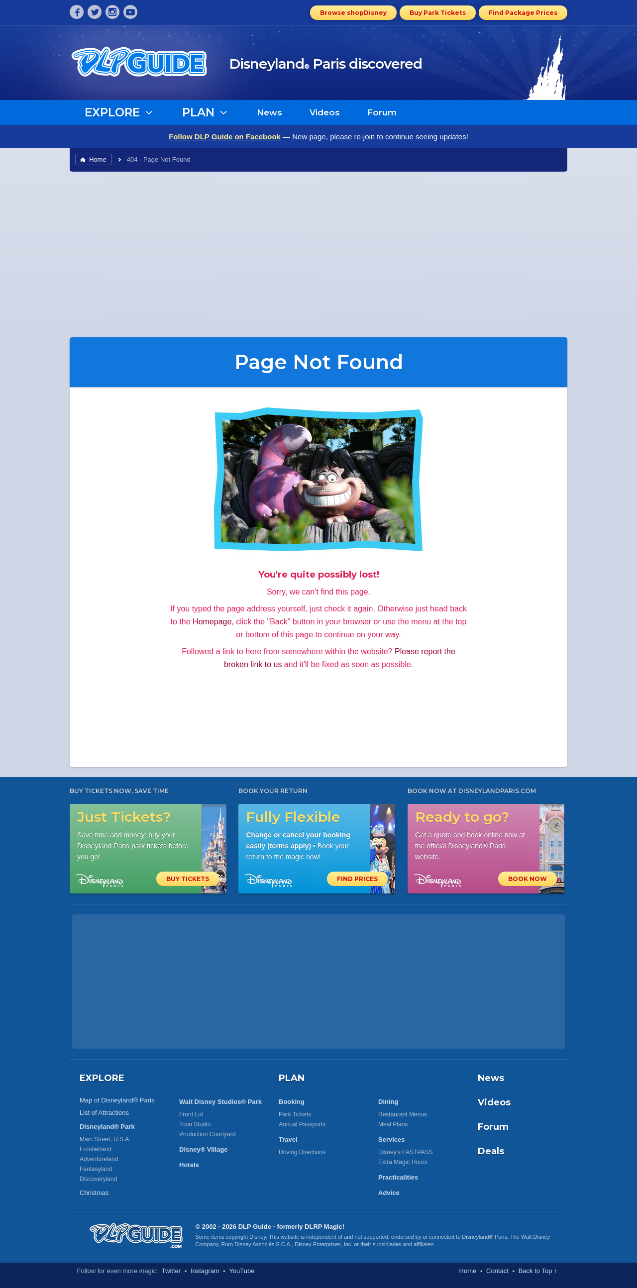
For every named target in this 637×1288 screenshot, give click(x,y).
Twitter (171, 1271)
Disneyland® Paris (484, 1237)
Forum (382, 112)
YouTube (241, 1271)
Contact (497, 1271)
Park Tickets (295, 1114)
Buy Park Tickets (438, 12)
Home (97, 159)
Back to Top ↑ (538, 1271)
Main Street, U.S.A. (105, 1139)
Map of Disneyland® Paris (117, 1100)
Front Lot (191, 1114)
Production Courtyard (207, 1134)
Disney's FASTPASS (405, 1152)
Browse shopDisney (353, 12)
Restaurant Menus (402, 1114)
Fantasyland (96, 1169)
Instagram (205, 1271)
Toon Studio (195, 1124)
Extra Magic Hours (402, 1162)
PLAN (292, 1078)
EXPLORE (102, 1078)
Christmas (94, 1192)
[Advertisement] (318, 253)
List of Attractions (104, 1112)
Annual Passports (302, 1124)
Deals (491, 1151)
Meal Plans (393, 1124)
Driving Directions (302, 1152)
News (269, 112)
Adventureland (99, 1159)
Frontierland (95, 1149)
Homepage (212, 621)
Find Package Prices (523, 12)
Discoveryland (98, 1179)
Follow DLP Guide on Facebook (225, 136)
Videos (325, 112)
